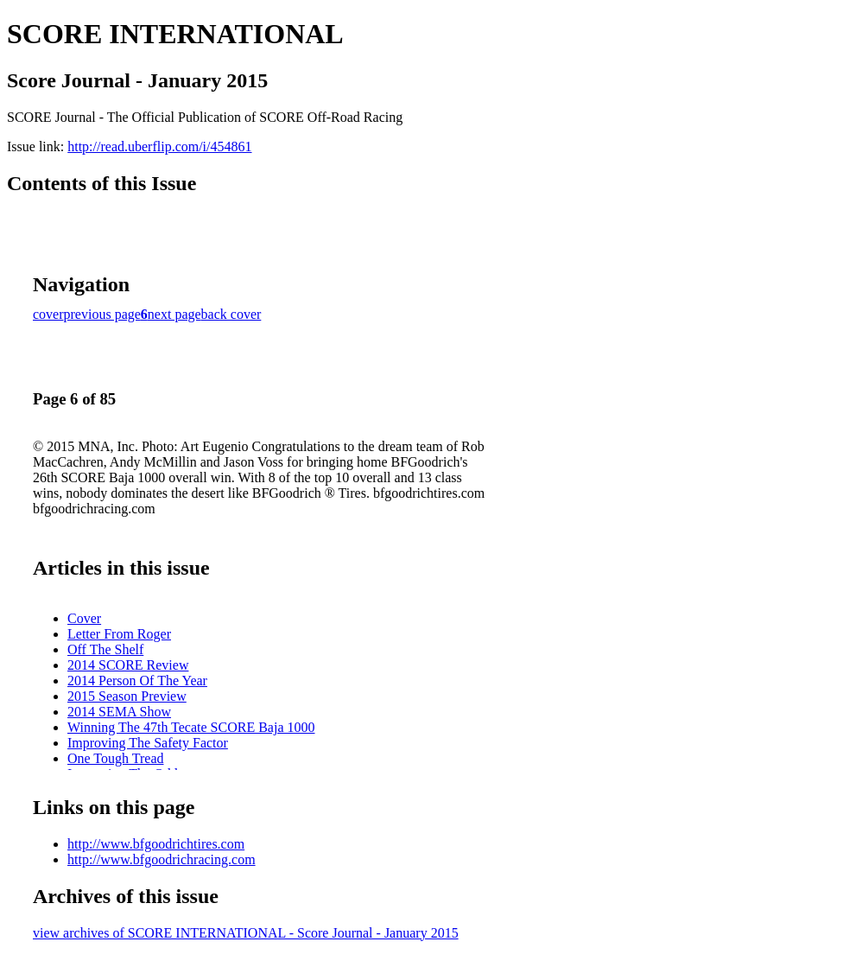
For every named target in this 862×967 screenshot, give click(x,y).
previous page (102, 314)
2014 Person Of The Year (137, 680)
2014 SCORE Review (127, 665)
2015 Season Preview (127, 696)
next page (174, 314)
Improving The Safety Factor (147, 742)
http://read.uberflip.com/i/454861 (159, 146)
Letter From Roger (119, 634)
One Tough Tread (115, 758)
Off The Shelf (105, 649)
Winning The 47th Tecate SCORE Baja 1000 (191, 727)
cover (48, 314)
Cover (84, 618)
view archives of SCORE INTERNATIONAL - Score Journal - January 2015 (246, 933)
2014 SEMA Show (119, 711)
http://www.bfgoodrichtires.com (155, 844)
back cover (231, 314)
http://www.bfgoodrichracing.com (161, 859)
